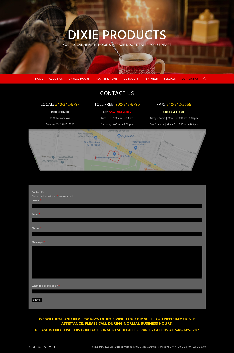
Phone (36, 228)
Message (38, 242)
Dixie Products (117, 36)
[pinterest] (45, 347)
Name (36, 200)
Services (170, 78)
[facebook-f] (29, 347)
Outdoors (131, 78)
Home (39, 78)
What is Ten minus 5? (46, 285)
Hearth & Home (106, 78)
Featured (151, 78)
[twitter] (34, 347)
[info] (54, 347)
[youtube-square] (50, 347)
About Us (56, 78)
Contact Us (190, 78)
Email (36, 214)
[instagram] (40, 347)
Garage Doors (79, 78)
